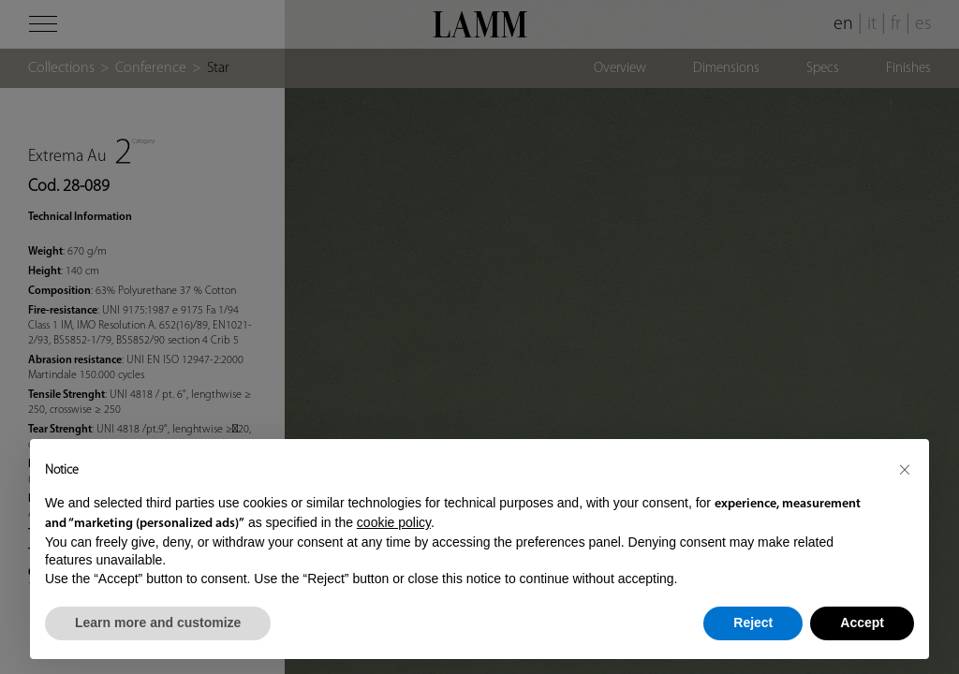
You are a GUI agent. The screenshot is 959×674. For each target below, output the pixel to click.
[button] (905, 469)
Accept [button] (862, 622)
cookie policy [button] (394, 522)
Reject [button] (753, 622)
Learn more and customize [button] (158, 622)
